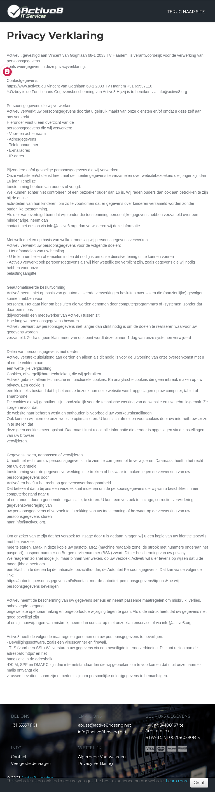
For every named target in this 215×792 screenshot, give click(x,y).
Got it (199, 782)
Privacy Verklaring (95, 763)
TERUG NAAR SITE (186, 11)
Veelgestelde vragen (31, 763)
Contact (19, 756)
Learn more (177, 780)
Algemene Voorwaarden (102, 756)
